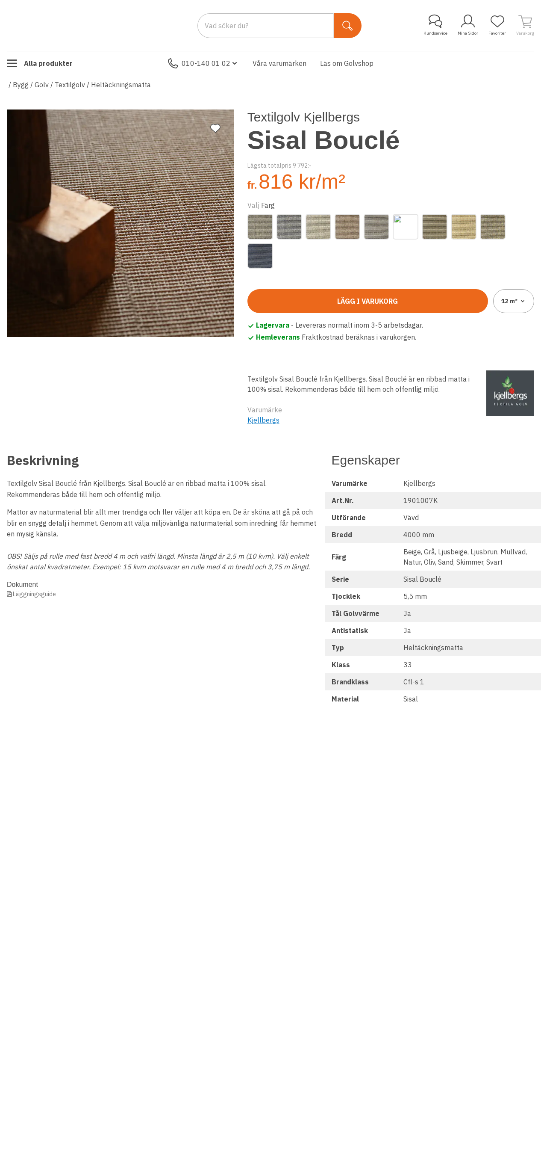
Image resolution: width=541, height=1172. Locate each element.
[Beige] (260, 227)
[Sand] (463, 227)
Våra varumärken (279, 63)
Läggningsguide (34, 594)
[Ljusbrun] (347, 227)
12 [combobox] (513, 301)
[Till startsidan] (71, 25)
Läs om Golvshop (346, 63)
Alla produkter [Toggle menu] (40, 63)
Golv (42, 84)
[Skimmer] (493, 227)
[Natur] (405, 227)
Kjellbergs (263, 420)
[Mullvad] (376, 227)
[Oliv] (434, 227)
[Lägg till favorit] (215, 128)
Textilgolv (70, 84)
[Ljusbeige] (318, 227)
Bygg (21, 84)
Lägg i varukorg (367, 301)
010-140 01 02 (203, 63)
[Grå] (289, 227)
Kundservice (435, 25)
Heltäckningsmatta (121, 84)
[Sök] (348, 25)
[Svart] (260, 256)
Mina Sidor (468, 25)
